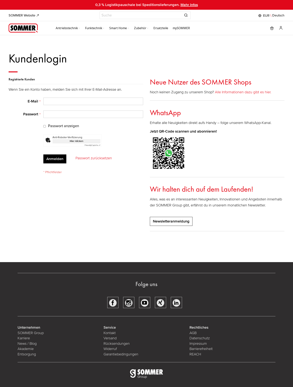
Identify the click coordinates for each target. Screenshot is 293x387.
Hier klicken (76, 141)
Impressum (198, 343)
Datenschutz (199, 338)
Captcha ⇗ (92, 145)
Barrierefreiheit (201, 349)
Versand (110, 338)
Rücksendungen (117, 343)
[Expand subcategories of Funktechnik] (103, 28)
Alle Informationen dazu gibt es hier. (243, 92)
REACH (195, 354)
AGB (193, 333)
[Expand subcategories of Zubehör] (147, 28)
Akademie (26, 349)
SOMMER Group (31, 333)
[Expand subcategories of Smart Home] (128, 28)
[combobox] (145, 15)
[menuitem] (68, 28)
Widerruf (110, 349)
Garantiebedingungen (121, 354)
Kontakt (110, 333)
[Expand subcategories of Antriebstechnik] (79, 28)
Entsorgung (27, 354)
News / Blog (27, 343)
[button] (270, 15)
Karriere (24, 338)
